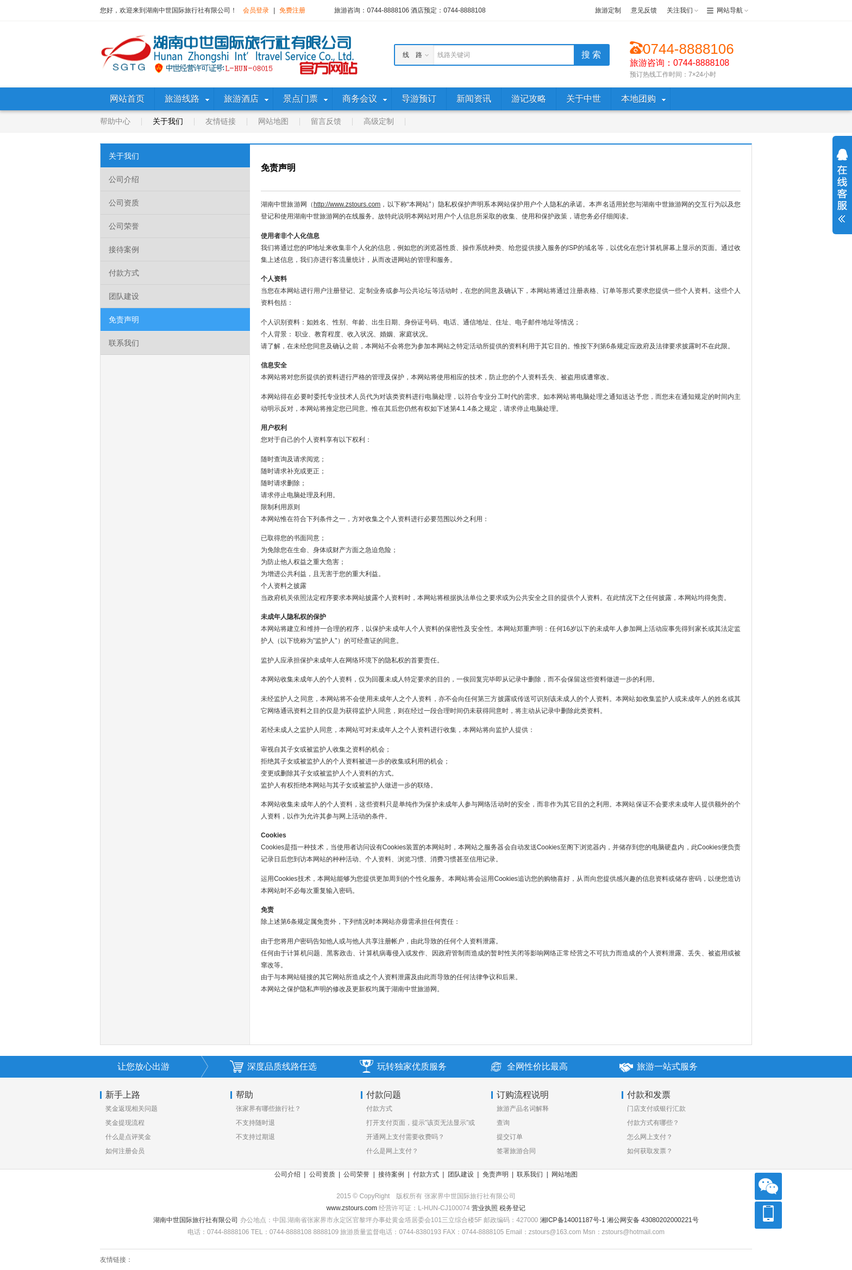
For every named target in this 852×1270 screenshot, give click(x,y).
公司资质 (124, 202)
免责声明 (124, 319)
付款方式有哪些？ (653, 1123)
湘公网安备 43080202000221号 (653, 1220)
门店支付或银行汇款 (656, 1108)
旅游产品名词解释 (523, 1108)
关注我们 (680, 10)
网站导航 (730, 10)
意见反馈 (644, 10)
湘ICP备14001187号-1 (572, 1220)
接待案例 (124, 249)
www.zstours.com (352, 1208)
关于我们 (168, 121)
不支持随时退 (255, 1123)
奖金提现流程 (125, 1123)
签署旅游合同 (516, 1151)
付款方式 (124, 272)
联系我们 (124, 343)
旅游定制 (608, 10)
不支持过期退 (255, 1137)
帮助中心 (115, 121)
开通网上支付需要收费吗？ (405, 1137)
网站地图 (273, 121)
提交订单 (510, 1137)
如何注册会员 (125, 1151)
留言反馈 (326, 121)
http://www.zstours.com (347, 204)
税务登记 (512, 1208)
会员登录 (256, 10)
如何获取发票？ (650, 1151)
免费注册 (292, 10)
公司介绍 (124, 179)
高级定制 (379, 121)
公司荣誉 (124, 226)
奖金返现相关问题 (131, 1108)
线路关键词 (453, 55)
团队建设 (124, 296)
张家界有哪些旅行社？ (268, 1108)
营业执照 (485, 1208)
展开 (842, 186)
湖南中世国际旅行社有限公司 (195, 1220)
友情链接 (220, 121)
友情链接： (116, 1259)
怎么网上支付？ (650, 1137)
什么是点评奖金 (128, 1137)
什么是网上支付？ (392, 1151)
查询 (503, 1123)
